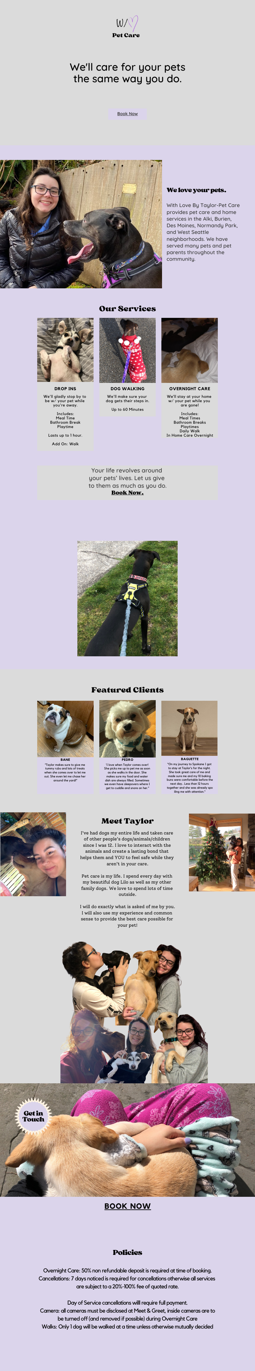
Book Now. (127, 492)
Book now (128, 1206)
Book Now (127, 113)
